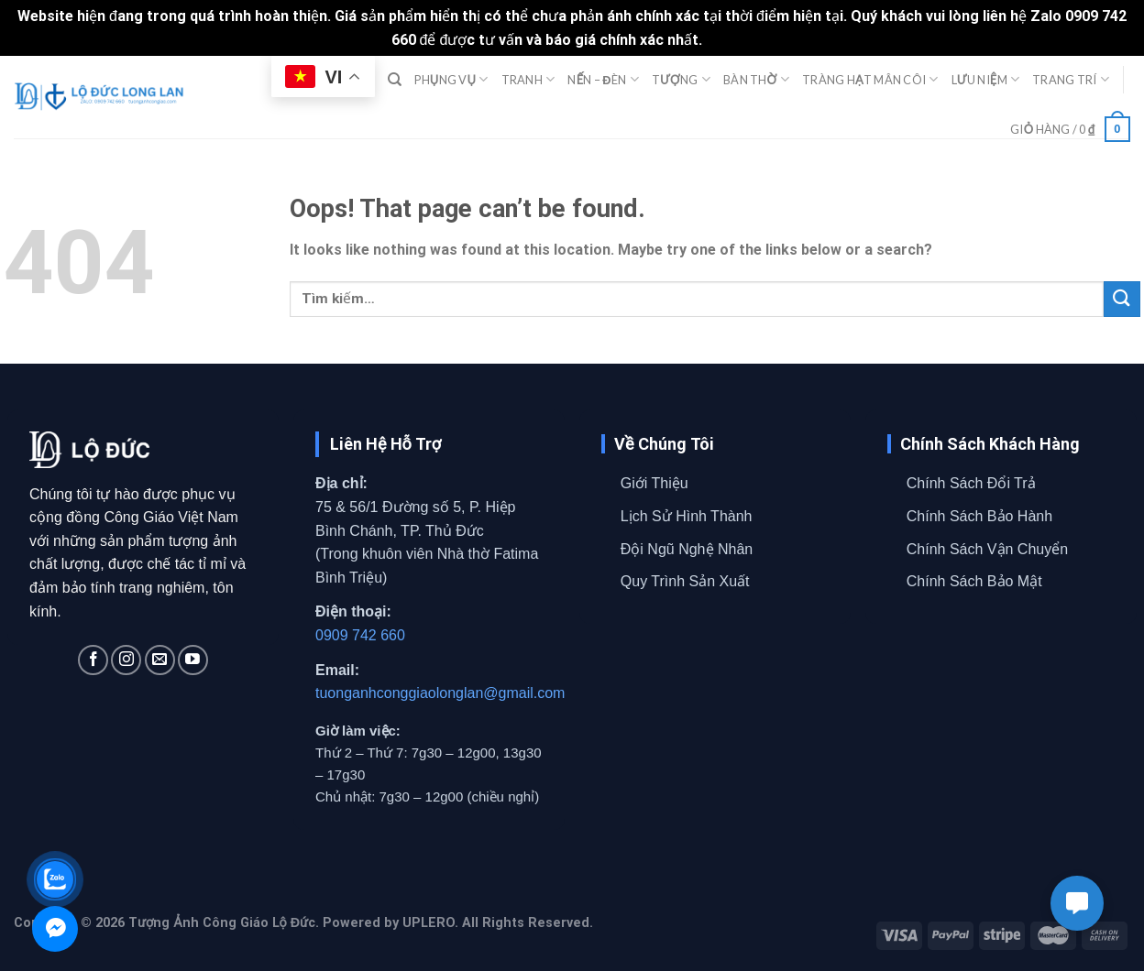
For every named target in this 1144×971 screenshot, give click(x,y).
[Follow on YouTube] (193, 660)
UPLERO (428, 923)
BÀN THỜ (756, 79)
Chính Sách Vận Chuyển (987, 549)
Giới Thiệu (654, 483)
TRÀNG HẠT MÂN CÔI (870, 79)
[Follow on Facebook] (93, 660)
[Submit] (1122, 299)
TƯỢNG (681, 79)
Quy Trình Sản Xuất (685, 581)
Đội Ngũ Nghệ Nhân (687, 549)
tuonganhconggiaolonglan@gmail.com (440, 693)
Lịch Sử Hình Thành (687, 516)
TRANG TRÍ (1070, 79)
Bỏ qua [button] (729, 40)
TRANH (528, 79)
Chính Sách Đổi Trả (971, 483)
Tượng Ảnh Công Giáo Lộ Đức (221, 923)
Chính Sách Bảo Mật (974, 581)
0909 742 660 (360, 635)
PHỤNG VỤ (451, 79)
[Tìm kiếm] (395, 79)
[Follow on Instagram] (126, 660)
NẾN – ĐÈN (602, 79)
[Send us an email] (160, 660)
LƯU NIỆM (986, 79)
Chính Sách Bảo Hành (979, 516)
